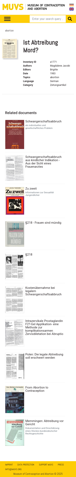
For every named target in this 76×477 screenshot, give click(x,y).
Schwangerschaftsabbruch (43, 121)
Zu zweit (31, 188)
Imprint (9, 464)
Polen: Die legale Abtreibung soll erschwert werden (44, 356)
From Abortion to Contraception (36, 389)
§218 (28, 254)
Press (61, 464)
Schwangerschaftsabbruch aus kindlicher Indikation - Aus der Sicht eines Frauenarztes (43, 161)
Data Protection (25, 464)
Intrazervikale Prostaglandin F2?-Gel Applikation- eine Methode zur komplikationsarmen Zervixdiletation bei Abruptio (44, 327)
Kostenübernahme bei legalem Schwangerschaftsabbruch (43, 291)
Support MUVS (46, 464)
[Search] (48, 19)
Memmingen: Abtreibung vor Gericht (44, 422)
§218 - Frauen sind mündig (43, 222)
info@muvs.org (13, 469)
